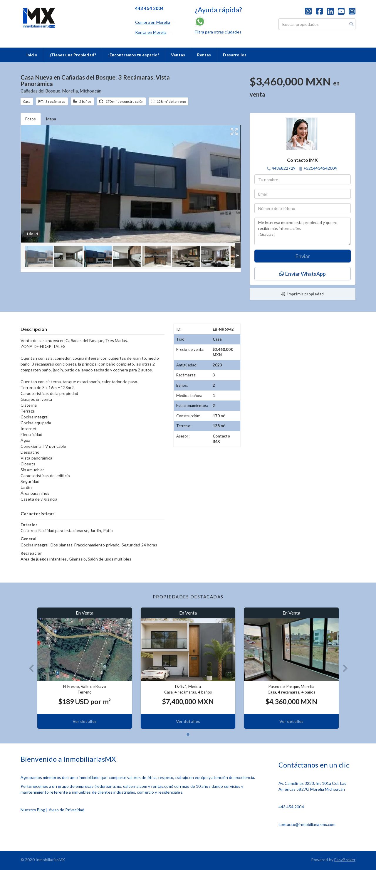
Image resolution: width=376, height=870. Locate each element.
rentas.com (161, 786)
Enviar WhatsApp (302, 273)
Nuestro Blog (33, 809)
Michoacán (90, 90)
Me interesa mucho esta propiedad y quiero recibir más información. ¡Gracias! (302, 231)
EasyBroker (344, 859)
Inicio (31, 54)
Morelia (70, 90)
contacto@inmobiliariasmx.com (307, 824)
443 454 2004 (291, 806)
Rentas (204, 54)
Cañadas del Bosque (40, 90)
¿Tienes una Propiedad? (72, 54)
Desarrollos (234, 54)
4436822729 (284, 168)
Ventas (178, 54)
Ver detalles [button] (85, 721)
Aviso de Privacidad (67, 809)
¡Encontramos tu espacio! (133, 54)
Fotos (30, 118)
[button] (29, 668)
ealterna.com (135, 786)
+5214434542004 (320, 168)
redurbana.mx (108, 786)
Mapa (51, 118)
